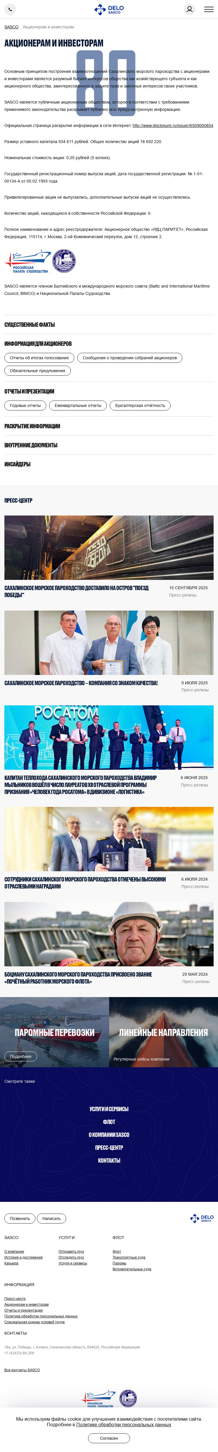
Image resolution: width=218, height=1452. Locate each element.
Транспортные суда (129, 1257)
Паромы (119, 1263)
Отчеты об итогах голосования (39, 357)
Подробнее (21, 1056)
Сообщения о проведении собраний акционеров (130, 357)
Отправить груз (71, 1251)
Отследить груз (71, 1257)
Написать (51, 1218)
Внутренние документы (30, 445)
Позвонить (20, 1218)
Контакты (109, 1160)
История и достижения (23, 1257)
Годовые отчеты (25, 405)
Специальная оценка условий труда (34, 1322)
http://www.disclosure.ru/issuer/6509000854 (173, 125)
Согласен (109, 1438)
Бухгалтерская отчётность (140, 405)
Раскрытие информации (32, 425)
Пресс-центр (109, 1147)
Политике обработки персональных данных (123, 1424)
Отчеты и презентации (29, 391)
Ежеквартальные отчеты (78, 405)
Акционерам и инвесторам (26, 1304)
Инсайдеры (17, 464)
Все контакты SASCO (22, 1370)
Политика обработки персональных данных (41, 1316)
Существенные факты (29, 324)
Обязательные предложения (37, 370)
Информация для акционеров (37, 343)
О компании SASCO (109, 1134)
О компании (14, 1251)
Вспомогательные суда (132, 1269)
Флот (109, 1121)
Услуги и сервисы (109, 1108)
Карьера (11, 1263)
